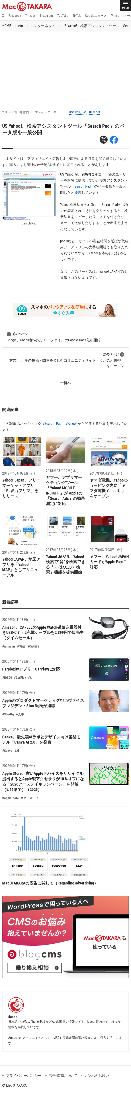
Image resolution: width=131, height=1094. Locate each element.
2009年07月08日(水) (15, 112)
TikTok (77, 15)
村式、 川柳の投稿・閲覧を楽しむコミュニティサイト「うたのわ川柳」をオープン (66, 360)
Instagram (46, 15)
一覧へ (65, 383)
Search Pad (82, 186)
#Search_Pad (77, 112)
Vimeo (115, 15)
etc (20, 26)
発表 (78, 193)
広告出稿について (63, 1075)
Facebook (14, 15)
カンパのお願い (96, 1075)
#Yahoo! (94, 112)
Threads (30, 15)
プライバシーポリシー (23, 1075)
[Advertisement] (65, 65)
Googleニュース (96, 15)
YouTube (62, 15)
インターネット (42, 26)
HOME (6, 26)
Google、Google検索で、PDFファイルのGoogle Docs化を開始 (53, 337)
